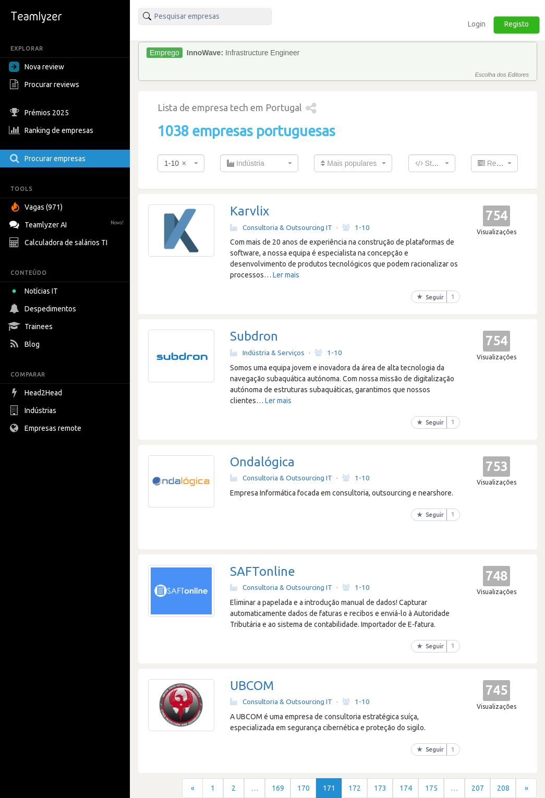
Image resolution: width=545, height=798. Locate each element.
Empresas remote (46, 428)
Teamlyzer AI (67, 223)
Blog (25, 344)
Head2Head (36, 393)
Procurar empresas (48, 158)
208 (503, 788)
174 (405, 788)
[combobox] (181, 163)
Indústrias (33, 410)
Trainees (32, 326)
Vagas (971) (37, 207)
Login (477, 24)
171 (329, 788)
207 (477, 788)
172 (354, 788)
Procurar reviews (45, 84)
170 (303, 788)
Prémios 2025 (40, 112)
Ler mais (286, 275)
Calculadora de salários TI (59, 242)
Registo (516, 24)
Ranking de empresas (52, 130)
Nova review (36, 67)
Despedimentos (43, 309)
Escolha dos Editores (502, 74)
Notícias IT (35, 291)
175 (431, 788)
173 (380, 788)
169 (278, 788)
